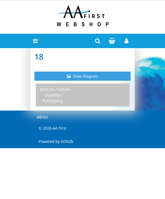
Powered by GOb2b (56, 141)
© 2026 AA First (52, 128)
